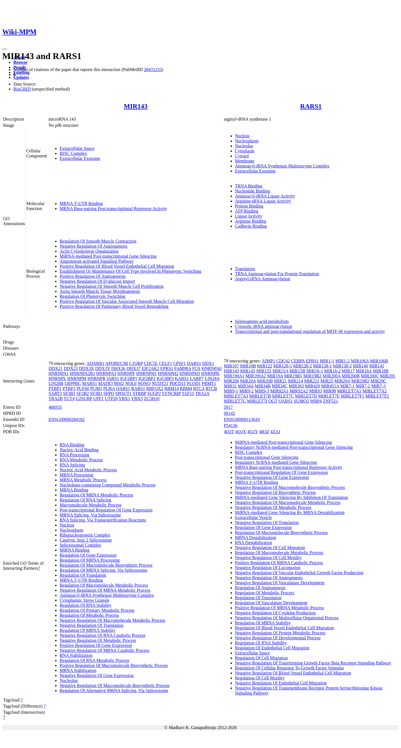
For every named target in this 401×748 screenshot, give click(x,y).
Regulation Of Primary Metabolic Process (97, 610)
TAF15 (188, 393)
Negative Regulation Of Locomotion (267, 567)
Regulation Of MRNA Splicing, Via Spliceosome (103, 570)
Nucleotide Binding (252, 191)
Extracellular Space (77, 148)
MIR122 (264, 366)
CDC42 (283, 361)
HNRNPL (57, 378)
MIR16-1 (314, 371)
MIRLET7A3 (236, 396)
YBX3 (137, 398)
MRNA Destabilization (255, 537)
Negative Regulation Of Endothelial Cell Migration (281, 683)
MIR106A (360, 361)
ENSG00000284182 (66, 419)
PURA (109, 388)
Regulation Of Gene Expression (88, 555)
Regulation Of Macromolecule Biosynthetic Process (106, 565)
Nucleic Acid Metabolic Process (88, 469)
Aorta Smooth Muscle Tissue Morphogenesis (100, 291)
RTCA (199, 388)
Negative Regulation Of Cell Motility (268, 557)
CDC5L (151, 363)
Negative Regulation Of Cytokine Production (275, 612)
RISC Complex (73, 153)
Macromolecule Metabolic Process (90, 505)
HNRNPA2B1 (82, 373)
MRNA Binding (74, 490)
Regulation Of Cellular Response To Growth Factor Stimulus (289, 668)
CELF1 (165, 363)
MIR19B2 (312, 376)
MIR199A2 (255, 376)
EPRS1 (166, 368)
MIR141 (376, 366)
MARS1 (89, 383)
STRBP (139, 393)
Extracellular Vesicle (253, 517)
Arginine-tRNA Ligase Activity (263, 201)
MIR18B (380, 371)
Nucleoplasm (246, 140)
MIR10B (248, 366)
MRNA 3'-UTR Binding (81, 203)
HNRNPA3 (106, 373)
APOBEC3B (116, 363)
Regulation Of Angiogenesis (260, 587)
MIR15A (280, 371)
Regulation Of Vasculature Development (271, 602)
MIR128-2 (302, 366)
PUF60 (83, 388)
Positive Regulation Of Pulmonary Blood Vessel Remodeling (114, 306)
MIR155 (263, 371)
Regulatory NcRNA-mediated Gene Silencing (276, 462)
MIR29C (379, 381)
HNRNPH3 (190, 373)
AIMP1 (268, 361)
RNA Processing (74, 454)
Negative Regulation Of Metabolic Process (98, 640)
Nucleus (242, 135)
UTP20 (111, 398)
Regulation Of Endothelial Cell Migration (272, 647)
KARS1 (182, 378)
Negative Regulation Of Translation (91, 625)
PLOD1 (194, 383)
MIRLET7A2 (375, 391)
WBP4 (316, 401)
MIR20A (248, 381)
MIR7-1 (347, 386)
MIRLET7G (235, 401)
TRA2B (55, 398)
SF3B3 (96, 393)
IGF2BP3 (165, 378)
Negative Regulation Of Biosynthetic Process (275, 492)
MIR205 (387, 376)
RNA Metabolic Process (81, 459)
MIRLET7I (257, 401)
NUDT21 (159, 383)
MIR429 (312, 386)
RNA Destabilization (253, 542)
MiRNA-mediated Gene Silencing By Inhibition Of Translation (291, 497)
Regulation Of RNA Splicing (85, 500)
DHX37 (133, 368)
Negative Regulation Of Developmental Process (278, 637)
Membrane (244, 161)
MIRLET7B (260, 396)
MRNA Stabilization (78, 670)
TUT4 (69, 398)
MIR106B (379, 361)
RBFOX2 (154, 388)
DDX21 (55, 368)
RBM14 (171, 388)
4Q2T (229, 431)
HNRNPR (96, 378)
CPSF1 (179, 363)
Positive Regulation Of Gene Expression (96, 645)
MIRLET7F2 (377, 396)
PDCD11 (178, 383)
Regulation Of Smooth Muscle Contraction (98, 241)
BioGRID (22, 89)
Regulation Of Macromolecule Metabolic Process (104, 585)
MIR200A (331, 376)
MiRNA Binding (74, 550)
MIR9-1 (231, 391)
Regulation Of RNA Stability (85, 605)
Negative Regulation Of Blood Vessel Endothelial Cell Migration (293, 673)
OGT (273, 401)
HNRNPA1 (58, 373)
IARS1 (113, 378)
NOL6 (130, 383)
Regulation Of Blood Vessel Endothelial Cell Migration (284, 627)
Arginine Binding (250, 221)
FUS (196, 368)
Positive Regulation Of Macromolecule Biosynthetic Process (114, 665)
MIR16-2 (332, 371)
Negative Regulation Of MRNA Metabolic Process (105, 590)
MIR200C (370, 376)
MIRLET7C (283, 396)
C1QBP (136, 363)
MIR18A (364, 371)
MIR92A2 (299, 391)
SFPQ (109, 393)
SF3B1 (69, 393)
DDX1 (208, 363)
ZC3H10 (152, 398)
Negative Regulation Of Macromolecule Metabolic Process (112, 620)
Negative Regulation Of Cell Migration (270, 547)
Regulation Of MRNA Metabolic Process (96, 495)
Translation (245, 268)
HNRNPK (210, 373)
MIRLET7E (328, 396)
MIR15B (297, 371)
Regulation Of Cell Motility (260, 678)
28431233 (153, 69)
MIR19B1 (293, 376)
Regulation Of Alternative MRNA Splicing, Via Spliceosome (114, 690)
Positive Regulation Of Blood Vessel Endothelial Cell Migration (117, 266)
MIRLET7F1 (352, 396)
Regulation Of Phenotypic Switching (92, 296)
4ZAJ (275, 431)
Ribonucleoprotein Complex (85, 535)
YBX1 (124, 398)
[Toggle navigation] (4, 49)
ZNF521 (330, 401)
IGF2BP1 (128, 378)
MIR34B (263, 386)
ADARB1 (95, 363)
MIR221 (311, 381)
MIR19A (275, 376)
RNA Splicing (72, 464)
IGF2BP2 (146, 378)
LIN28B (55, 383)
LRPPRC (73, 383)
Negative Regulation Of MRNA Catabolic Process (104, 650)
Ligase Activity (248, 216)
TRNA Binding (248, 186)
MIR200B (351, 376)
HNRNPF (126, 373)
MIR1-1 (327, 361)
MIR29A (342, 381)
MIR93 (315, 391)
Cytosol (242, 156)
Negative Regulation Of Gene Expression (97, 675)
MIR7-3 (378, 386)
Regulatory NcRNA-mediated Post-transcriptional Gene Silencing (294, 447)
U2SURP (84, 398)
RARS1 (311, 106)
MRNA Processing (76, 474)
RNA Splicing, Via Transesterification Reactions (103, 520)
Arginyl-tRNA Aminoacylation (262, 278)
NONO (144, 383)
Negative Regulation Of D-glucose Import (97, 281)
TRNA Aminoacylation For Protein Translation (277, 273)
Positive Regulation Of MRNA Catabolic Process (279, 562)
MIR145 (247, 371)
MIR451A (330, 386)
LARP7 (197, 378)
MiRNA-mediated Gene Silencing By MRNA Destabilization (289, 512)
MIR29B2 (360, 381)
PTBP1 (54, 388)
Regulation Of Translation (83, 575)
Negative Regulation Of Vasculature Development (279, 582)
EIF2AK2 (150, 368)
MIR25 (326, 381)
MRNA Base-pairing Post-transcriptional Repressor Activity (113, 208)
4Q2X (240, 431)
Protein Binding (249, 206)
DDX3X (86, 368)
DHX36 (118, 368)
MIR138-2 (342, 366)
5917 (228, 407)
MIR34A (246, 386)
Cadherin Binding (251, 226)
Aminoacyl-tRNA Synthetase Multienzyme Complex (282, 166)
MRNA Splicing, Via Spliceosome (90, 515)
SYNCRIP (171, 393)
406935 (55, 407)
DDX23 (71, 368)
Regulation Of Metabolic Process (89, 615)
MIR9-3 (262, 391)
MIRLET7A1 (349, 391)
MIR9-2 (246, 391)
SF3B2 (83, 393)
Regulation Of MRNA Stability (87, 630)
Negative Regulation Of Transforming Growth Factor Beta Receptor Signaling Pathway (313, 663)
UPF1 (98, 398)
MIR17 (348, 371)
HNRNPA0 (212, 368)
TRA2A (202, 393)
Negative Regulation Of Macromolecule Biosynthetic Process (115, 685)
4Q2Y (252, 431)
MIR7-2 (363, 386)
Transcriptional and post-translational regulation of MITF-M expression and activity (310, 331)
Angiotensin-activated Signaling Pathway (97, 261)
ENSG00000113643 (242, 419)
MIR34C (280, 386)
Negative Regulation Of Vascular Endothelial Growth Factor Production (299, 572)
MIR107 (231, 366)
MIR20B (265, 381)
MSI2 (119, 383)
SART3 (55, 393)
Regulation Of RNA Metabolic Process (94, 660)
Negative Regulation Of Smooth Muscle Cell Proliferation (111, 286)
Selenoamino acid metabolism (262, 321)
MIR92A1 (279, 391)
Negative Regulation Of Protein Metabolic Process (280, 632)
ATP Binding (246, 211)
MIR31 (230, 386)
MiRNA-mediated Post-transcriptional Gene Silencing (108, 256)
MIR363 (296, 386)
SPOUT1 (123, 393)
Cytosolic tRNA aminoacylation (263, 326)
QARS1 (123, 388)
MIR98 (329, 391)
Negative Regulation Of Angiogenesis (93, 246)
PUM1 (96, 388)
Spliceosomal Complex (80, 545)
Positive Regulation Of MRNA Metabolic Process (279, 607)
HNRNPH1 (146, 373)
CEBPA (298, 361)
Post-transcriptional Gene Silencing (267, 457)
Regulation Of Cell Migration (261, 658)
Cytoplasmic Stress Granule (84, 600)
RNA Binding (72, 444)
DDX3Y (102, 368)
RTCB (211, 388)
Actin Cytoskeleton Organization (89, 251)
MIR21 (280, 381)
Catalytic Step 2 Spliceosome (86, 540)
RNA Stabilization (76, 655)
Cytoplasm (244, 150)
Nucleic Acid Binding (79, 449)
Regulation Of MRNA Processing (90, 560)
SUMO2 (301, 401)
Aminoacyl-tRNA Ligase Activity (265, 196)
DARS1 (194, 363)
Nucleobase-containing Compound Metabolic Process (107, 485)
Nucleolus (244, 145)
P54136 (231, 425)
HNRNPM (76, 378)
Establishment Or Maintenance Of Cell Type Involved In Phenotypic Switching (130, 271)
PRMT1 (209, 383)
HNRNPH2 (168, 373)
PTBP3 (68, 388)
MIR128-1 (282, 366)
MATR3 (105, 383)
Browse (20, 62)
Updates (21, 77)
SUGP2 (154, 393)
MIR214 (295, 381)
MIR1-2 (342, 361)
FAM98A (182, 368)
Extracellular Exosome (80, 158)
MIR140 (360, 366)
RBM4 (186, 388)
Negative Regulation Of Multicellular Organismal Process (287, 617)
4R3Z (264, 431)
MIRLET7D (306, 396)
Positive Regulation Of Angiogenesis (93, 276)
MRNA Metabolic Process (83, 479)
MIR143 (135, 106)
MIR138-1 (322, 366)
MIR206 (231, 381)
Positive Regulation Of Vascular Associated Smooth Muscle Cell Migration (127, 301)
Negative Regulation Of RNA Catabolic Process (102, 635)
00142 (229, 413)
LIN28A (212, 378)
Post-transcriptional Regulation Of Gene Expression (106, 510)
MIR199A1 (234, 376)
